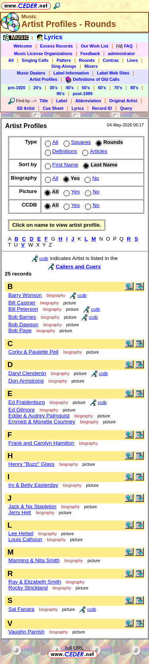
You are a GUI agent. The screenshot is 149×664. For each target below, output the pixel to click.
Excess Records (56, 46)
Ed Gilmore (21, 410)
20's (37, 87)
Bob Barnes (22, 317)
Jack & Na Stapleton (32, 506)
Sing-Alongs (63, 66)
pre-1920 (16, 87)
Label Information (71, 73)
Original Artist (123, 100)
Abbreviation (88, 100)
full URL (74, 648)
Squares (76, 142)
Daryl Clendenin (27, 373)
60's (102, 87)
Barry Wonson (25, 295)
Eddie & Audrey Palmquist (39, 416)
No (91, 178)
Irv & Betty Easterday (33, 485)
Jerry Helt (19, 512)
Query (126, 108)
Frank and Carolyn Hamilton (41, 443)
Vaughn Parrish (26, 632)
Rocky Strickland (28, 588)
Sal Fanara (21, 609)
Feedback (90, 53)
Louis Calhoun (25, 539)
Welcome (23, 46)
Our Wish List (94, 46)
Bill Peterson (23, 309)
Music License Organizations (43, 53)
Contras (111, 60)
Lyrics (78, 108)
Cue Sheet (53, 108)
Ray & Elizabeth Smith (34, 582)
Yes (71, 192)
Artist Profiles (43, 79)
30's (54, 87)
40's (70, 87)
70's (118, 87)
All (11, 60)
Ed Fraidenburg (26, 402)
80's (134, 87)
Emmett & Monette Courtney (41, 422)
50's (86, 87)
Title (43, 100)
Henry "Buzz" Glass (31, 464)
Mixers (91, 66)
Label (61, 100)
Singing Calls (35, 60)
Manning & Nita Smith (34, 560)
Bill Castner (21, 303)
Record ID (102, 108)
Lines (132, 60)
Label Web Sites (113, 73)
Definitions (60, 151)
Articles (94, 151)
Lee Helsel (20, 533)
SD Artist (26, 108)
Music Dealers (31, 73)
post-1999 (83, 93)
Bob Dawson (23, 324)
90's (60, 93)
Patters (63, 60)
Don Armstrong (26, 381)
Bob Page (20, 330)
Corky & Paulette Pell (33, 352)
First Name (60, 165)
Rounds (87, 60)
